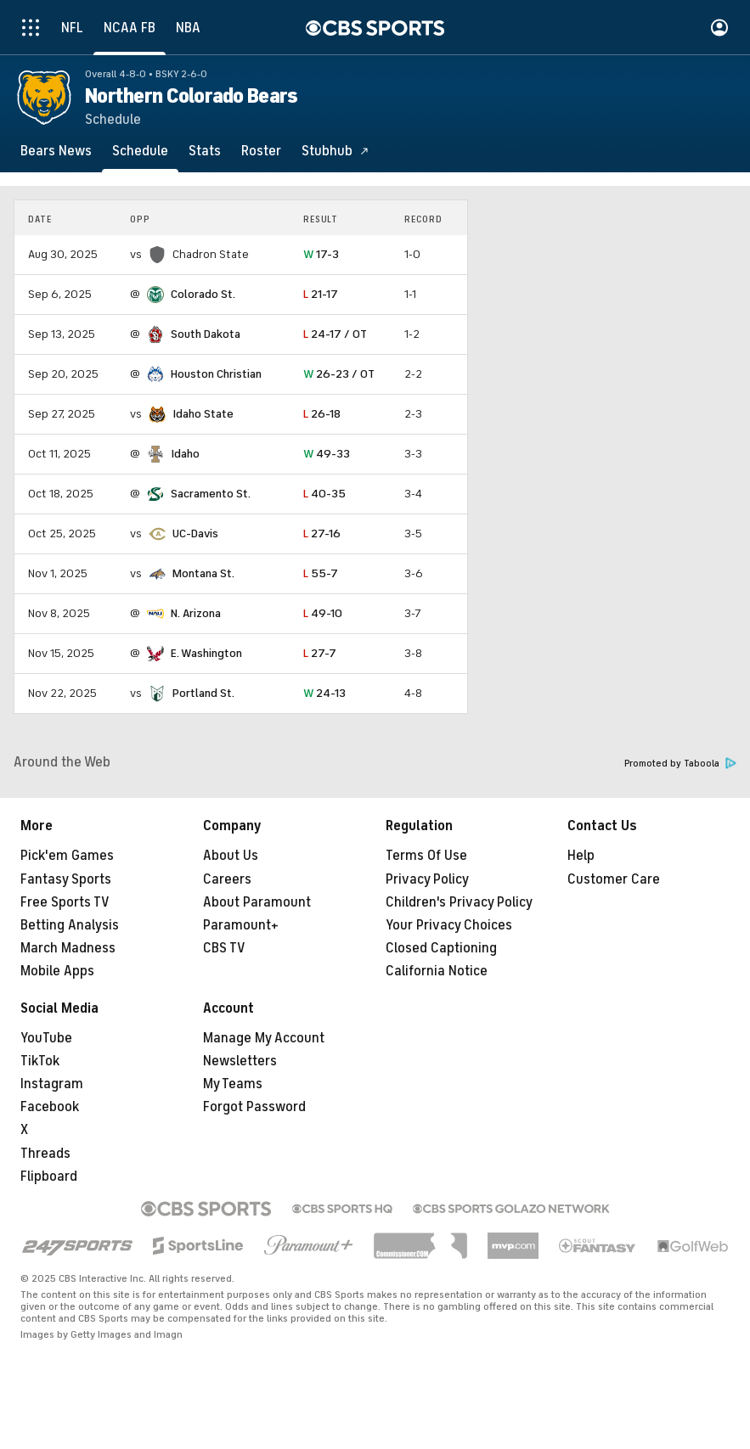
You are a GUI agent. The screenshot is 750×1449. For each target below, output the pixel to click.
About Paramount (257, 902)
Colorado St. (203, 294)
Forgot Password (254, 1106)
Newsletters (240, 1061)
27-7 (319, 653)
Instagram (51, 1084)
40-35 (324, 493)
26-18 (322, 414)
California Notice (437, 971)
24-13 (324, 693)
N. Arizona (196, 613)
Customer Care (613, 879)
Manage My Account (263, 1038)
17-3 (321, 254)
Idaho (185, 453)
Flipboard (48, 1176)
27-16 (322, 533)
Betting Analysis (69, 925)
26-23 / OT (339, 374)
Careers (227, 879)
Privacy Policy (427, 879)
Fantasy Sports (65, 879)
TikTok (39, 1061)
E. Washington (206, 653)
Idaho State (203, 414)
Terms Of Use (426, 855)
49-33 (326, 453)
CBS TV (224, 948)
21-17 (320, 294)
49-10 (322, 613)
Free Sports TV (65, 902)
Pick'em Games (67, 855)
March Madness (68, 948)
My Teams (232, 1084)
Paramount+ (241, 925)
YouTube (46, 1038)
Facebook (49, 1106)
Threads (45, 1153)
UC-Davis (195, 533)
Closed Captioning (441, 948)
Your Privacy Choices (449, 925)
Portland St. (203, 693)
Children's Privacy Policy (459, 902)
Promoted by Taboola (680, 763)
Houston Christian (216, 374)
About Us (230, 855)
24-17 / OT (335, 334)
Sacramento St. (211, 493)
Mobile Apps (57, 971)
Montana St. (203, 573)
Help (581, 855)
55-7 (320, 573)
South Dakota (205, 334)
